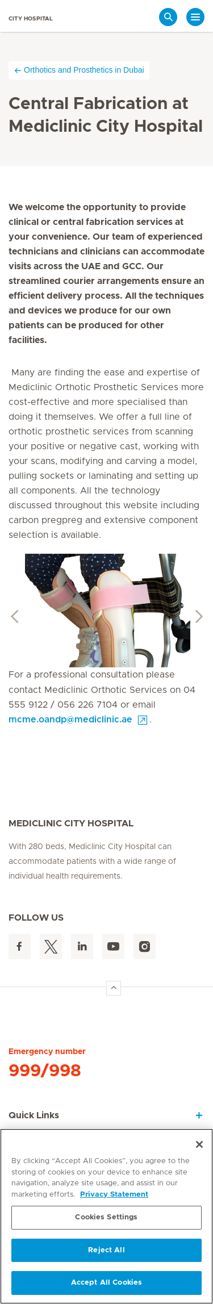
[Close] (199, 1144)
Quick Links (34, 1115)
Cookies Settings (106, 1217)
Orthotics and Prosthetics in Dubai (79, 70)
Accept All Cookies (106, 1282)
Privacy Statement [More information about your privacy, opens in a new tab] (114, 1194)
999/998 (45, 1071)
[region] (106, 1216)
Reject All (106, 1250)
